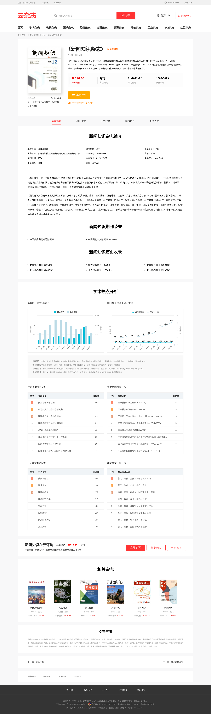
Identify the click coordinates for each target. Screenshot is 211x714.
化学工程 (36, 662)
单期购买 (156, 547)
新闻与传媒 (32, 106)
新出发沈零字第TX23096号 (144, 704)
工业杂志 (153, 27)
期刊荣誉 (81, 121)
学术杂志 (34, 27)
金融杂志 (102, 27)
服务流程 (88, 690)
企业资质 (57, 3)
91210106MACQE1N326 (87, 708)
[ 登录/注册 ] (188, 3)
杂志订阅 (81, 95)
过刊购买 (176, 547)
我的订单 (165, 15)
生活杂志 (185, 27)
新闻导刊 (77, 677)
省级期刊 (114, 49)
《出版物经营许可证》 (47, 639)
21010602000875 (109, 704)
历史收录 (105, 121)
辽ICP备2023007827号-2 (76, 704)
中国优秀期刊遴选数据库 (42, 239)
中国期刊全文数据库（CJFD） (103, 239)
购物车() (186, 15)
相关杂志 (154, 121)
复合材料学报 (173, 662)
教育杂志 (51, 27)
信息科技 (55, 102)
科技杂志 (136, 27)
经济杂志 (85, 27)
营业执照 (123, 690)
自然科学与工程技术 (41, 102)
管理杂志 (119, 27)
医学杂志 (68, 27)
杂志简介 (56, 121)
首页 (20, 27)
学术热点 (130, 121)
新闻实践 (46, 677)
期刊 (29, 102)
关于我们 (45, 3)
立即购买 (135, 547)
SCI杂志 (169, 27)
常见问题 (141, 690)
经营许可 (105, 690)
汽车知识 (62, 677)
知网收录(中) (39, 35)
